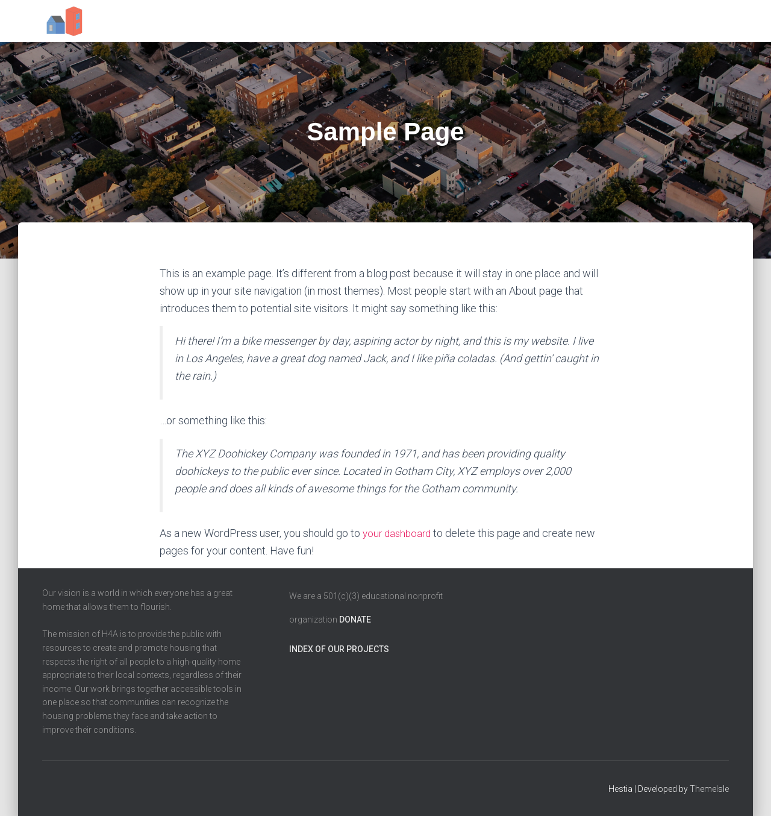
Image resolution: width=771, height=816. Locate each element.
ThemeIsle (709, 789)
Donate (355, 619)
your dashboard (399, 533)
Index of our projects (339, 649)
